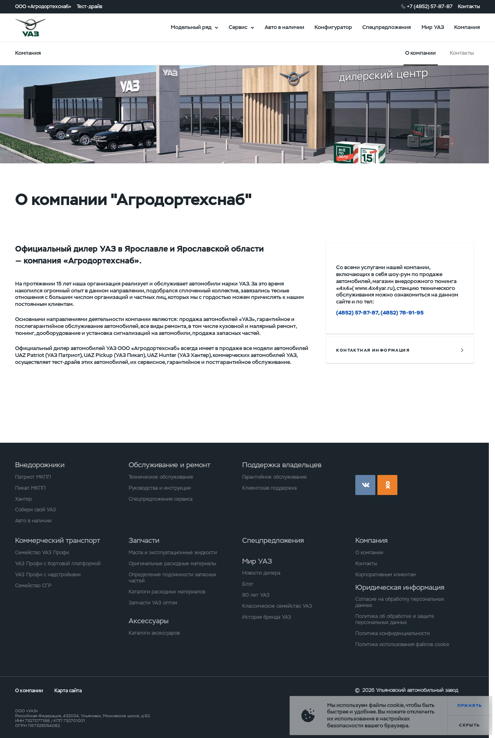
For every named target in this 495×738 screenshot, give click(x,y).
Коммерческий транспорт (57, 540)
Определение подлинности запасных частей (172, 577)
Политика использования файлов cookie (402, 644)
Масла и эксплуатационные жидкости (173, 552)
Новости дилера (261, 573)
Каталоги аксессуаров (154, 633)
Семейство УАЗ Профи (42, 552)
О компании (369, 552)
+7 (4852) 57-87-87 (430, 6)
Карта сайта (68, 690)
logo (39, 28)
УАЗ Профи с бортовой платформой (57, 563)
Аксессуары (149, 620)
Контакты (469, 6)
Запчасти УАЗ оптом (153, 603)
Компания (467, 27)
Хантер (23, 499)
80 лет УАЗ (256, 595)
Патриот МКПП (33, 477)
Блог (247, 584)
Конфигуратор (333, 27)
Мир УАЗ (432, 27)
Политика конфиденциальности (392, 633)
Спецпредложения (386, 27)
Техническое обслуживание (161, 477)
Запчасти (144, 540)
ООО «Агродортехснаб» (43, 6)
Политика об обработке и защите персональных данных (394, 619)
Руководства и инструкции (160, 488)
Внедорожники (40, 464)
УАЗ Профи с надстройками (47, 574)
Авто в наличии (284, 27)
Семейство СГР (33, 585)
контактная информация (373, 350)
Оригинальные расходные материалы (172, 563)
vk (365, 485)
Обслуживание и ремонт (169, 464)
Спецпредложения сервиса (160, 499)
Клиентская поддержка (269, 488)
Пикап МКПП (30, 488)
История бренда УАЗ (266, 617)
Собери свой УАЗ (35, 509)
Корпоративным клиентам (385, 574)
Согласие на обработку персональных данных (399, 602)
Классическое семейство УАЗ (277, 606)
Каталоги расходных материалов (167, 592)
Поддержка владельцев (281, 464)
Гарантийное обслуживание (274, 477)
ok (387, 485)
